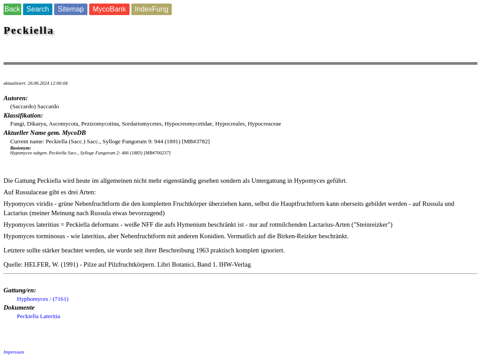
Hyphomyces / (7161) (42, 298)
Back (12, 9)
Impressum (14, 352)
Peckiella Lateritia (38, 316)
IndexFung (152, 9)
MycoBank (109, 9)
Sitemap (71, 9)
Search (38, 9)
